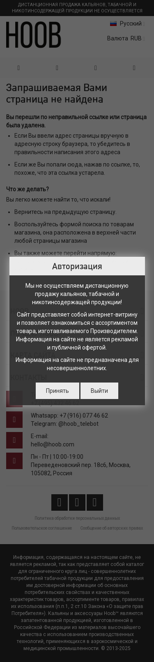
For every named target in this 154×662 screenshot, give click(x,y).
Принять (57, 390)
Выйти (99, 390)
